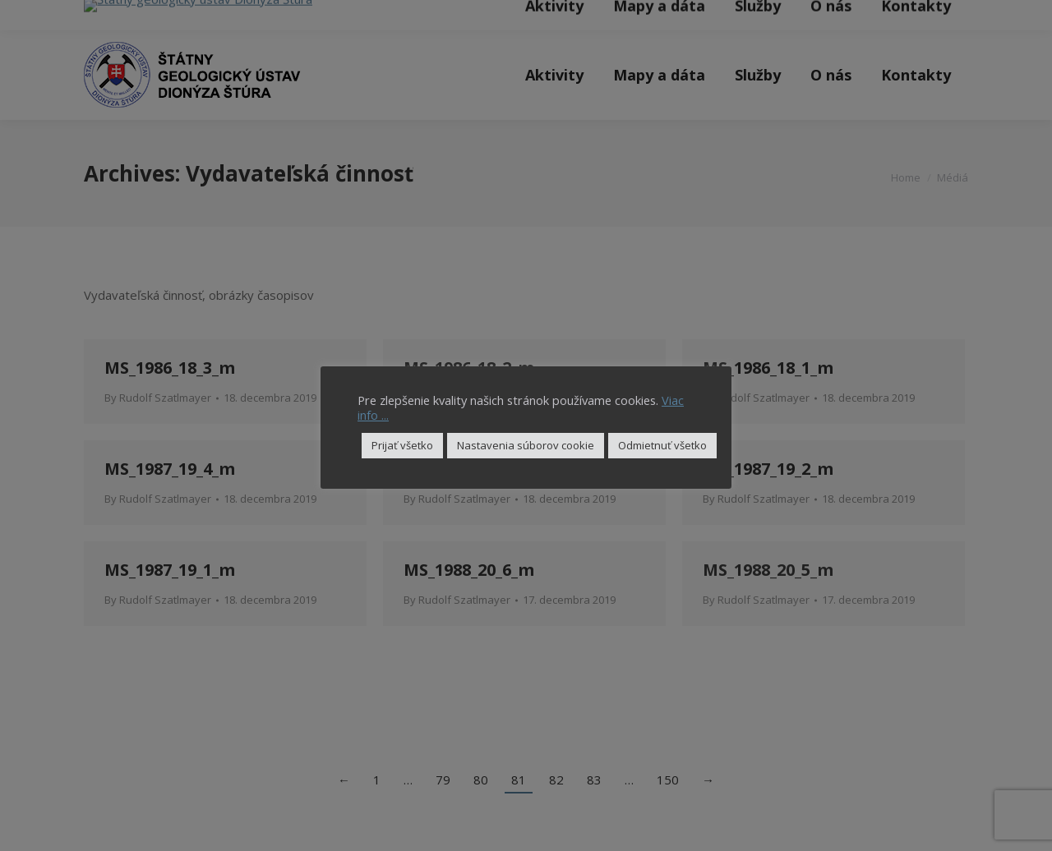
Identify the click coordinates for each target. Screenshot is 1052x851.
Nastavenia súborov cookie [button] (525, 445)
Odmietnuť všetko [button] (662, 445)
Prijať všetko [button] (402, 445)
